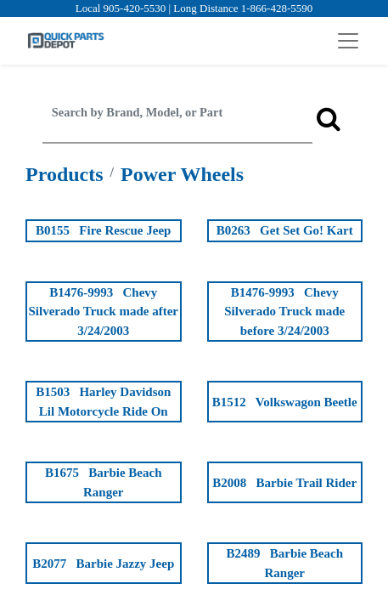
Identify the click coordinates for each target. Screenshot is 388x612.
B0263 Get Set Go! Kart (284, 230)
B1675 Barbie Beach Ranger (103, 482)
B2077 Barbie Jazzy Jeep (103, 563)
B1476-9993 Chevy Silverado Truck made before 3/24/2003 (284, 311)
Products (64, 174)
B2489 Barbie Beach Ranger (285, 563)
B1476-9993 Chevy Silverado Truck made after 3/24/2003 (103, 311)
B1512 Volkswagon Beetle (284, 402)
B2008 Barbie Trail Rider (284, 483)
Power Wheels (182, 174)
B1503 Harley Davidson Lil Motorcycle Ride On (103, 401)
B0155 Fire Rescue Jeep (103, 230)
